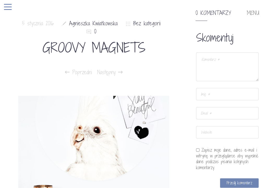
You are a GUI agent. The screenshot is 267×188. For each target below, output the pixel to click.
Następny (110, 72)
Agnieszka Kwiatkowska (93, 23)
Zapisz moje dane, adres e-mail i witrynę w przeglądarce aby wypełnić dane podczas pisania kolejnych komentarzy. (227, 159)
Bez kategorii (147, 23)
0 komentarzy (213, 13)
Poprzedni (78, 72)
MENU (253, 13)
